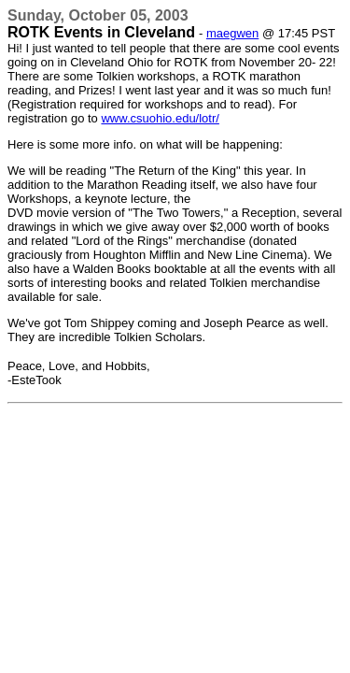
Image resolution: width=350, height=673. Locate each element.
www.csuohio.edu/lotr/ (159, 118)
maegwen (232, 33)
